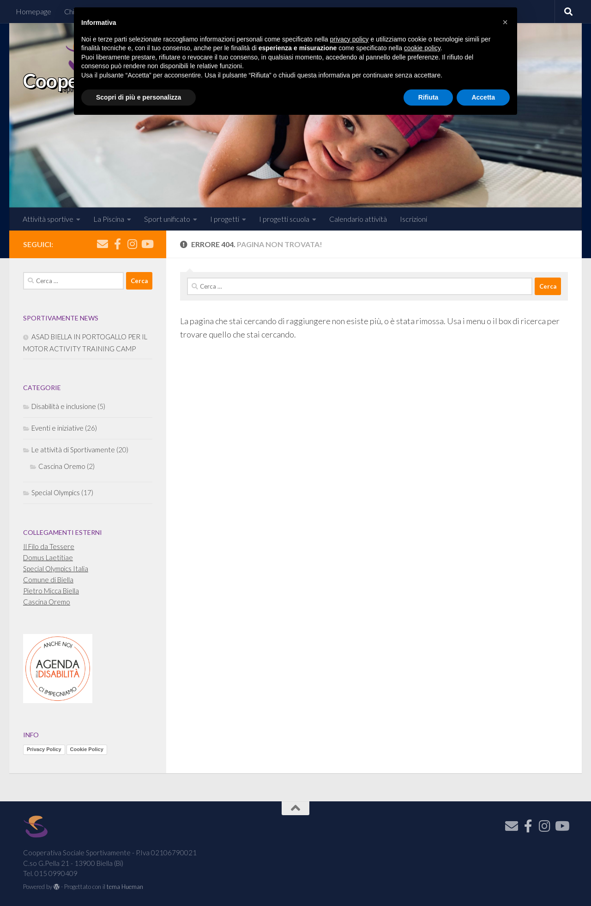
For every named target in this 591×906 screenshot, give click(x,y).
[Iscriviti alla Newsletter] (102, 243)
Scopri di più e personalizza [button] (138, 97)
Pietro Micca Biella (51, 590)
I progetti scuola (284, 218)
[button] (505, 22)
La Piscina (108, 218)
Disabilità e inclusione (63, 406)
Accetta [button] (483, 97)
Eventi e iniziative (57, 428)
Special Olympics (55, 492)
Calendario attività (358, 218)
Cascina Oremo (61, 466)
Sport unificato (167, 218)
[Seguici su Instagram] (132, 243)
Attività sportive (48, 218)
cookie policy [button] (422, 48)
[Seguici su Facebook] (117, 243)
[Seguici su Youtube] (146, 243)
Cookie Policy (86, 749)
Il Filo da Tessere (48, 546)
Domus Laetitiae (48, 557)
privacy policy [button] (349, 39)
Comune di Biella (48, 579)
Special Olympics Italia (55, 568)
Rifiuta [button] (428, 97)
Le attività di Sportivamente (73, 449)
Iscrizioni (413, 218)
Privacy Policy (44, 749)
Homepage (33, 11)
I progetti (224, 218)
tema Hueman (125, 886)
